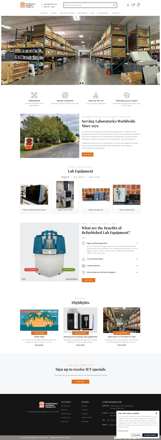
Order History (66, 414)
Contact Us (116, 13)
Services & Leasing (67, 13)
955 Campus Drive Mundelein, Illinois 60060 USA (122, 407)
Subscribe (80, 382)
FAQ (92, 13)
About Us (64, 421)
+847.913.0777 (115, 416)
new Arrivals (94, 177)
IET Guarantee (102, 13)
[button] (78, 83)
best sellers (79, 177)
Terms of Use (87, 418)
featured (65, 177)
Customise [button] (136, 435)
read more (39, 345)
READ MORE (87, 154)
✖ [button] (156, 413)
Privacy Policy (123, 431)
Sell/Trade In (82, 13)
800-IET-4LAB (47, 7)
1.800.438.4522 (115, 413)
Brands (53, 13)
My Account (65, 406)
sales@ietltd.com (49, 4)
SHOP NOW (88, 280)
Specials (64, 410)
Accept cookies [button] (150, 435)
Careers (85, 410)
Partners (85, 414)
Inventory (44, 13)
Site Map (85, 421)
